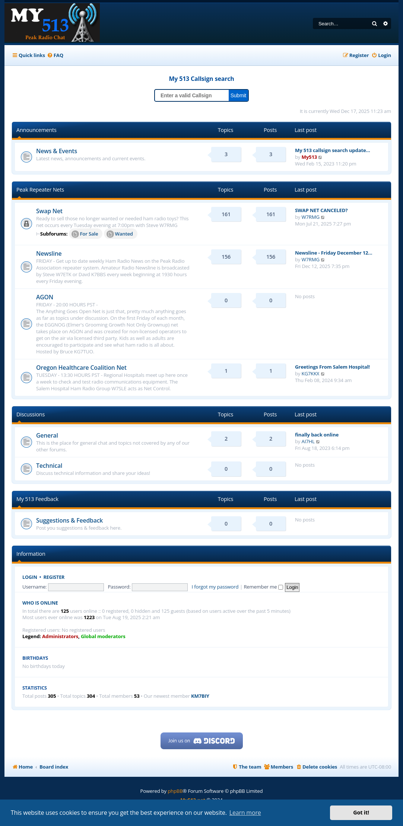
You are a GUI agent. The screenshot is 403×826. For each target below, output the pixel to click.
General (47, 435)
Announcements (36, 129)
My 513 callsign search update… (332, 150)
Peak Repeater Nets (40, 189)
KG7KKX (311, 373)
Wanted (120, 234)
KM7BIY (200, 696)
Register (54, 577)
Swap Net (49, 211)
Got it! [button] (361, 812)
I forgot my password (215, 586)
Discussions (30, 414)
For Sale (85, 234)
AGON (44, 297)
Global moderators (103, 636)
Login (29, 577)
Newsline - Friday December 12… (333, 252)
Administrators (60, 636)
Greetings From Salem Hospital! (332, 366)
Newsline (49, 253)
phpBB (175, 791)
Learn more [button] (245, 812)
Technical (49, 465)
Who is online (40, 603)
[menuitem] (55, 55)
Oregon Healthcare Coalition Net (81, 367)
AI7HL (308, 441)
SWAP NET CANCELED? (321, 210)
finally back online (317, 434)
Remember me (263, 586)
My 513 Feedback (37, 498)
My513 (309, 157)
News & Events (56, 151)
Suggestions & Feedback (69, 520)
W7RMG (311, 217)
